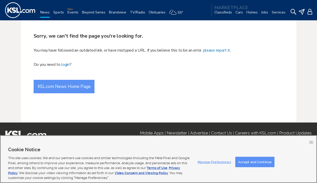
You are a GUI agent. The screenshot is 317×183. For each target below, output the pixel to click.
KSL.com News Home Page (64, 86)
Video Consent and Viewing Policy (141, 173)
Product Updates (295, 133)
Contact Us (221, 133)
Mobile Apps (152, 133)
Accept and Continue (255, 162)
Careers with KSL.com (255, 133)
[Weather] (178, 14)
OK (311, 142)
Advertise (199, 133)
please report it (216, 50)
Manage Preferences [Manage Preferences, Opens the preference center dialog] (214, 162)
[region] (158, 159)
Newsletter (177, 133)
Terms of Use (157, 168)
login (65, 64)
